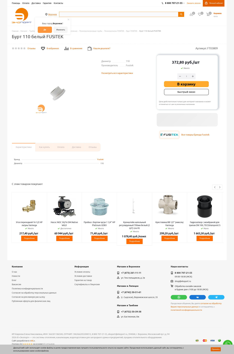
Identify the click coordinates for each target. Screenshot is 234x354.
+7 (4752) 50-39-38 (131, 311)
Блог (14, 280)
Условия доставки (83, 276)
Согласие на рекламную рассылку (28, 297)
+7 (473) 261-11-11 (131, 273)
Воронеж (52, 14)
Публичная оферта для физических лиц (31, 301)
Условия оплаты (82, 272)
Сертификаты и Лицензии (87, 284)
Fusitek (100, 159)
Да (45, 30)
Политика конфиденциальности (27, 288)
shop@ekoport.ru (183, 281)
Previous (215, 187)
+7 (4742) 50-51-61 (131, 292)
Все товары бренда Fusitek (195, 134)
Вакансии (16, 284)
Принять (216, 349)
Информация (81, 266)
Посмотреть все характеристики (117, 73)
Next (219, 187)
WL (32, 341)
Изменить (60, 30)
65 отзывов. (49, 344)
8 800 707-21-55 (183, 273)
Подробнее (29, 238)
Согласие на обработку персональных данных (34, 293)
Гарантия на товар (83, 280)
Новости (16, 276)
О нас (14, 272)
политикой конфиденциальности (186, 310)
